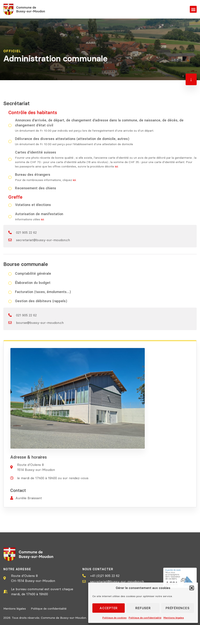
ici (116, 166)
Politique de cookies (114, 617)
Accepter (108, 608)
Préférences (177, 608)
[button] (192, 588)
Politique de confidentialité (145, 617)
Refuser (143, 608)
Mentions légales (174, 617)
